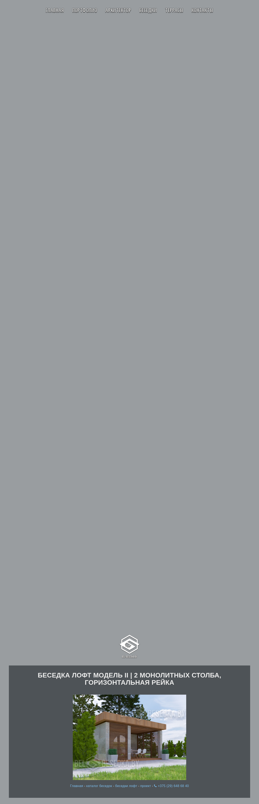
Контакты (202, 10)
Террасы (174, 10)
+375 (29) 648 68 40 (171, 786)
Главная (55, 10)
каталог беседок (99, 786)
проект (146, 786)
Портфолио (84, 10)
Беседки (148, 10)
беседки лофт (126, 786)
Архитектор (118, 10)
